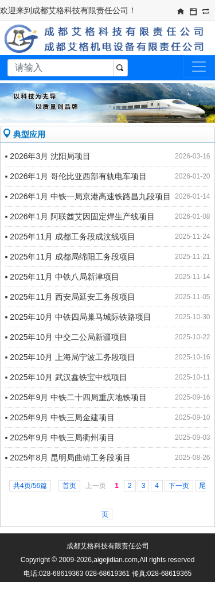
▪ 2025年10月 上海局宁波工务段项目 (70, 357)
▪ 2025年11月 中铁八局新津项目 (62, 276)
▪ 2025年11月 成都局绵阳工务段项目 (70, 256)
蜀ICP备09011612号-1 (118, 587)
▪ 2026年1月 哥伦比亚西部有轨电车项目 (76, 176)
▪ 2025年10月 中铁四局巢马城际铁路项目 (78, 317)
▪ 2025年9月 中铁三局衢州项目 (60, 437)
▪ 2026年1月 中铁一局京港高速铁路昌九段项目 (88, 196)
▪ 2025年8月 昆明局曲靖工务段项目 (68, 457)
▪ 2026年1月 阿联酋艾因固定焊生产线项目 (80, 216)
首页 (69, 486)
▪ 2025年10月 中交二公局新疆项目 (66, 337)
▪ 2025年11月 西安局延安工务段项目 (70, 296)
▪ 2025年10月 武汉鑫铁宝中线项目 (66, 377)
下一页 (179, 486)
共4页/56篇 (30, 486)
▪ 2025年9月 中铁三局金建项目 (60, 417)
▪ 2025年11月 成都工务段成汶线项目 (70, 236)
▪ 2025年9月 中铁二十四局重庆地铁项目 (76, 397)
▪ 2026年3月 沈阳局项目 (48, 156)
